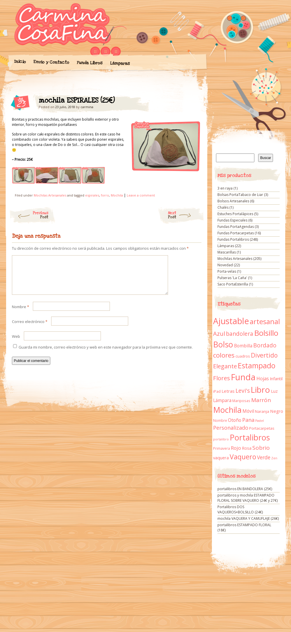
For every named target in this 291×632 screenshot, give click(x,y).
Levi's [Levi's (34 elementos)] (242, 390)
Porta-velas (226, 271)
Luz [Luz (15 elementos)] (274, 391)
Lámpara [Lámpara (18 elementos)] (222, 400)
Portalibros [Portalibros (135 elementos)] (250, 437)
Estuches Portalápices (235, 213)
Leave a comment (141, 195)
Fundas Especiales (232, 220)
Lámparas (120, 63)
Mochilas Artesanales (50, 195)
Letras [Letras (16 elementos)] (228, 391)
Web (16, 343)
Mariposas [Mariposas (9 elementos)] (241, 400)
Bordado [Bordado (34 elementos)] (264, 345)
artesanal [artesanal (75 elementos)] (265, 321)
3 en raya (225, 188)
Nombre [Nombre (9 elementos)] (220, 420)
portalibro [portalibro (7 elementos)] (221, 439)
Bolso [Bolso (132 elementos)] (223, 344)
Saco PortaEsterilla (232, 284)
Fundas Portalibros (233, 239)
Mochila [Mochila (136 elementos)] (227, 409)
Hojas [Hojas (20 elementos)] (262, 378)
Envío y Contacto (51, 62)
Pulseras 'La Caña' (232, 277)
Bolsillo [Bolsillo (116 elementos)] (266, 333)
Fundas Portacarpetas (235, 233)
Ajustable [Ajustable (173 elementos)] (231, 320)
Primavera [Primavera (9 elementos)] (221, 448)
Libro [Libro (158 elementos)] (260, 389)
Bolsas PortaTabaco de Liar (240, 194)
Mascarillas (226, 252)
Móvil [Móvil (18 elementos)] (248, 411)
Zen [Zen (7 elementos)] (274, 458)
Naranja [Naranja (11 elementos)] (262, 411)
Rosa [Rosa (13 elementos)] (246, 448)
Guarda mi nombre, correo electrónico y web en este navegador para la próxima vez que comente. (106, 354)
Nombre (20, 313)
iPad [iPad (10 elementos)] (217, 391)
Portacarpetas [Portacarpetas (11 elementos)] (261, 428)
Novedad (225, 265)
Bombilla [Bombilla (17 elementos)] (243, 346)
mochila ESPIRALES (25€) (192, 102)
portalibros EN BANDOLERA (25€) (244, 488)
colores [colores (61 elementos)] (224, 355)
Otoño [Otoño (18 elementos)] (234, 420)
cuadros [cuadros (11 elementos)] (242, 356)
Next (186, 215)
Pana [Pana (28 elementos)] (248, 419)
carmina (87, 107)
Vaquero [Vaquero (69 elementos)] (243, 456)
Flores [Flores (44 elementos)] (221, 378)
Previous (28, 215)
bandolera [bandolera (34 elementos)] (239, 334)
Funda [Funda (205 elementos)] (243, 377)
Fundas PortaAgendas (235, 226)
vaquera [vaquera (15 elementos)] (221, 457)
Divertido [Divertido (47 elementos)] (264, 355)
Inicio (20, 62)
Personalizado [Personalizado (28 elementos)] (230, 427)
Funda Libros (89, 63)
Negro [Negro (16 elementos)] (276, 411)
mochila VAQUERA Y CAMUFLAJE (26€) (248, 518)
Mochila (117, 195)
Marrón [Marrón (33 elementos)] (261, 400)
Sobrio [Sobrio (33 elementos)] (261, 447)
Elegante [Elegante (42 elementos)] (225, 366)
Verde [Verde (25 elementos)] (263, 457)
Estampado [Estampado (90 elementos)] (256, 365)
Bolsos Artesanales (233, 201)
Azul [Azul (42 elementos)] (219, 333)
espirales (92, 195)
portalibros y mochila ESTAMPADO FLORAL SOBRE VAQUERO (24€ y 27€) (247, 498)
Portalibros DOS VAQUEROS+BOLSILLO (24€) (240, 509)
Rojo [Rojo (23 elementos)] (236, 447)
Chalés (222, 207)
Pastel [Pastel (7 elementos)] (259, 421)
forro (105, 195)
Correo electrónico (29, 328)
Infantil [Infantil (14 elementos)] (276, 378)
